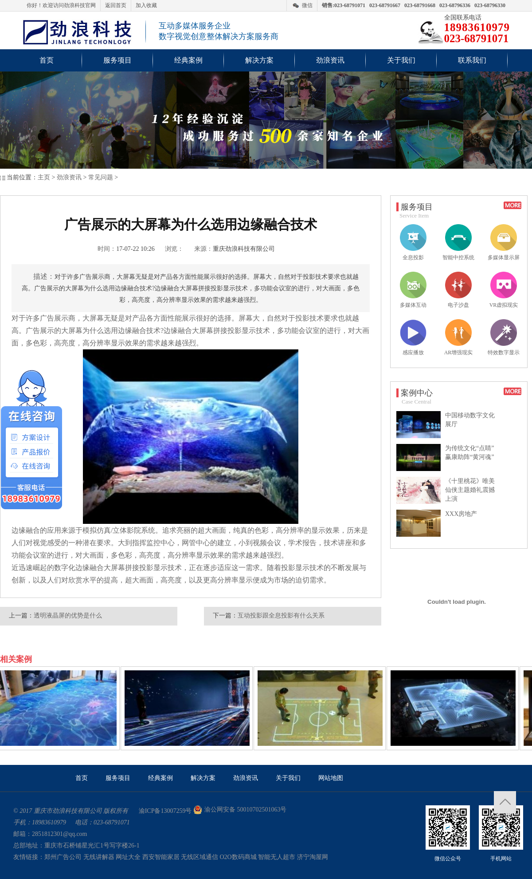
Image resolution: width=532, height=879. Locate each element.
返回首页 (115, 5)
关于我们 (401, 60)
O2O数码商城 (238, 857)
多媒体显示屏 (504, 242)
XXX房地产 (461, 514)
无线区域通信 (199, 857)
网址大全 (128, 857)
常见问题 (100, 177)
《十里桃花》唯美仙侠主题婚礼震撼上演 (470, 490)
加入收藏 (146, 5)
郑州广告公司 (63, 857)
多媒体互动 (413, 290)
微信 (307, 5)
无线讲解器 (98, 857)
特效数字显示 (504, 337)
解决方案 (259, 60)
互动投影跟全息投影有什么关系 (281, 615)
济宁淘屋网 (312, 857)
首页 (46, 60)
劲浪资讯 (330, 60)
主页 (44, 177)
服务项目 (117, 60)
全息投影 (413, 242)
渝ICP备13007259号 (165, 811)
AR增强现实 (458, 337)
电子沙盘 (458, 290)
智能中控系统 (458, 242)
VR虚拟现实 (503, 290)
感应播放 (413, 337)
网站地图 (330, 778)
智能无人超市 (276, 857)
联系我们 (472, 60)
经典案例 (188, 60)
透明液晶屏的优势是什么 (68, 615)
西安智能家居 (161, 857)
